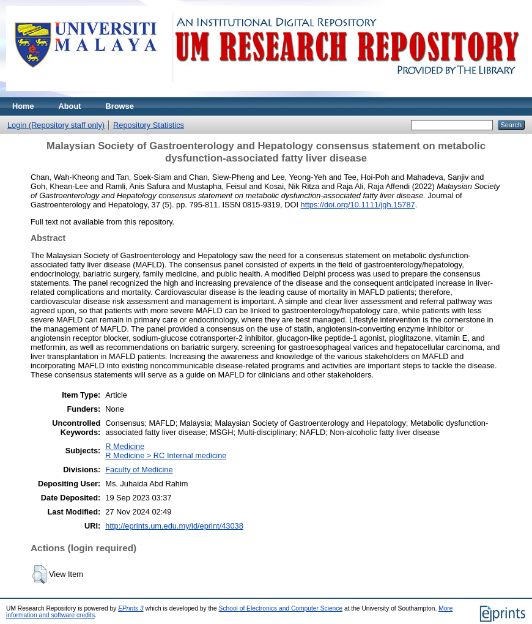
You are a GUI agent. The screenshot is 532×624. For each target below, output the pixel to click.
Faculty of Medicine (138, 469)
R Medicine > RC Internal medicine (165, 455)
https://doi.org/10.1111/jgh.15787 (358, 204)
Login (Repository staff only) (56, 125)
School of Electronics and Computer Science (281, 608)
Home (23, 106)
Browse (120, 106)
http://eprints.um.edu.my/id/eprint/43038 (174, 525)
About (70, 106)
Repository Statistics (148, 125)
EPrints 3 (131, 608)
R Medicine (124, 446)
